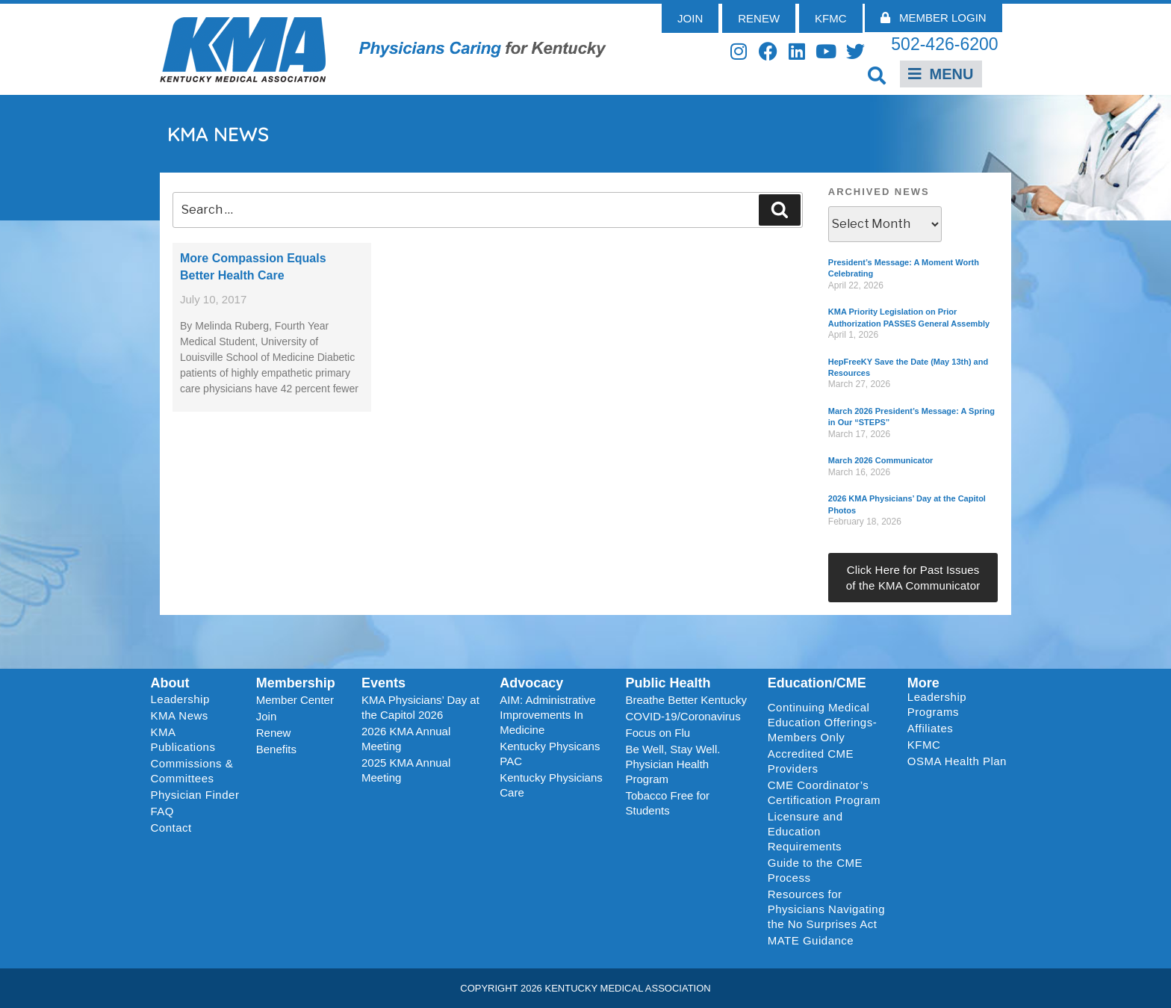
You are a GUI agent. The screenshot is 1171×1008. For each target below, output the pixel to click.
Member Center (295, 699)
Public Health (667, 682)
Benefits (276, 749)
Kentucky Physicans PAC (550, 753)
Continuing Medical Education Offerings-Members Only (822, 722)
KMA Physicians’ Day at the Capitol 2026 (420, 707)
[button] (877, 75)
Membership (295, 682)
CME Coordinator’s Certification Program (824, 792)
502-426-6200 (944, 44)
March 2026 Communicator (881, 460)
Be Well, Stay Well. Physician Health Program (672, 764)
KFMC (924, 744)
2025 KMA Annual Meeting (405, 770)
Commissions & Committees (192, 771)
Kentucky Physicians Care (551, 785)
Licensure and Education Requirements (805, 831)
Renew (273, 732)
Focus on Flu (657, 732)
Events (383, 682)
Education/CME (817, 682)
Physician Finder (195, 794)
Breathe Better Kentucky (686, 699)
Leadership (184, 699)
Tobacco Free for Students (667, 803)
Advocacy (531, 682)
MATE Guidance (811, 940)
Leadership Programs (960, 704)
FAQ (163, 811)
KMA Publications (183, 739)
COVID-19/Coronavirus (682, 716)
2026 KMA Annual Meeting (405, 738)
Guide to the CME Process (815, 870)
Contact (171, 827)
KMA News (179, 715)
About (170, 682)
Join (266, 716)
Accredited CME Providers (811, 761)
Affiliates (933, 728)
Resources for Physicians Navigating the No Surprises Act (826, 909)
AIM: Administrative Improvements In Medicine (547, 714)
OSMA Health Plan (957, 761)
